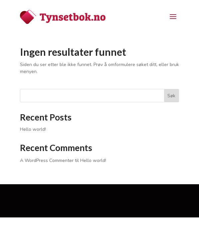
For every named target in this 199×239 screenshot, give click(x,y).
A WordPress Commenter (47, 160)
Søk (171, 96)
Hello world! (33, 129)
